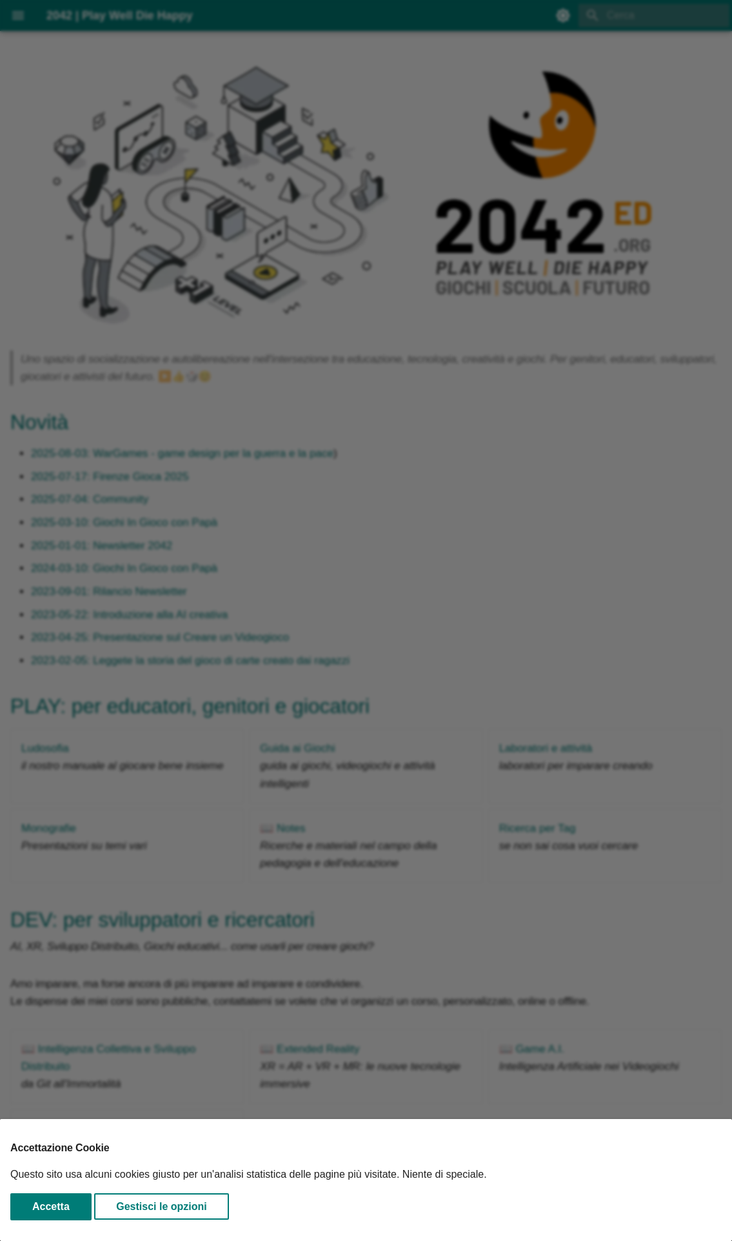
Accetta (51, 1206)
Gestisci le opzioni (161, 1206)
